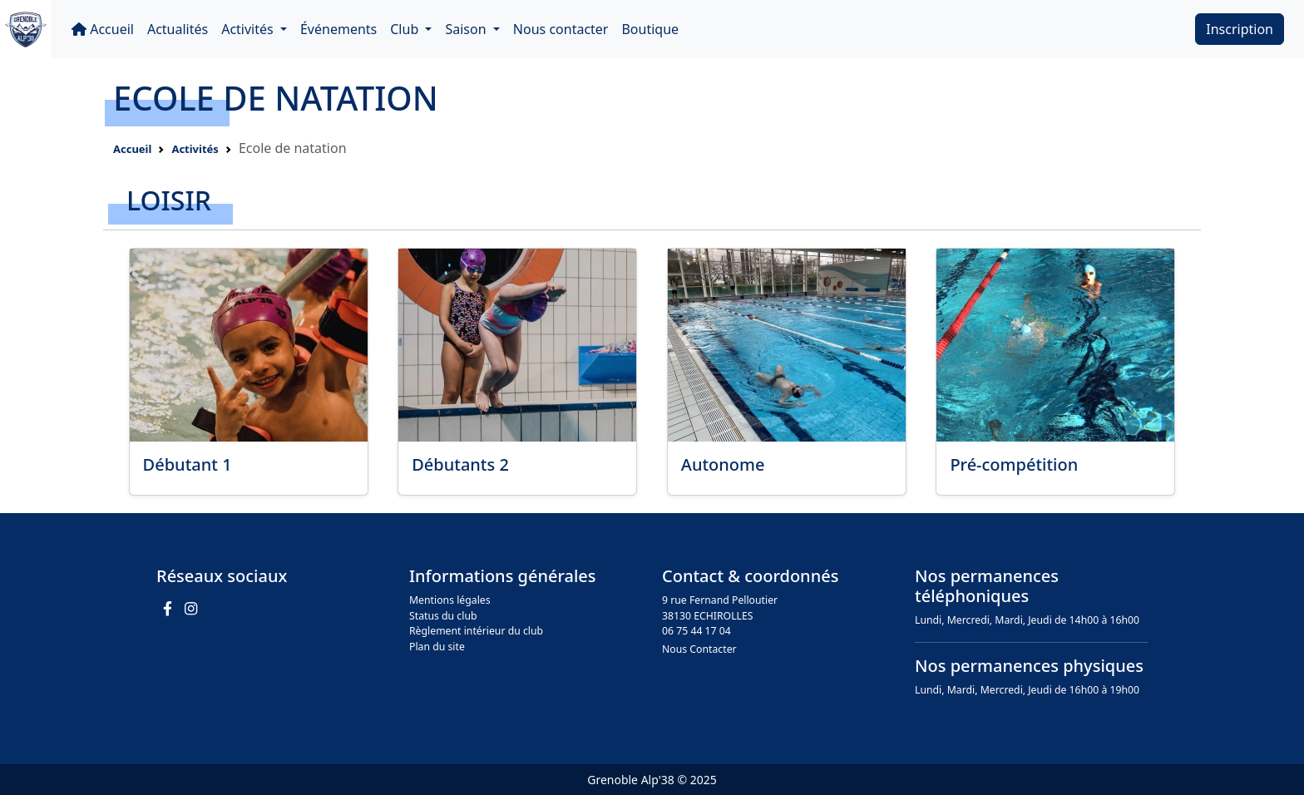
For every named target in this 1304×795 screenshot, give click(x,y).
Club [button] (406, 29)
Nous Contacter (699, 649)
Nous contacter (561, 29)
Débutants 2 (460, 464)
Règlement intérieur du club (476, 631)
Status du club (443, 616)
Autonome (723, 464)
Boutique (650, 29)
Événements (338, 29)
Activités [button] (249, 29)
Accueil (103, 29)
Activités (194, 148)
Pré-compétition (1014, 464)
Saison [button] (467, 29)
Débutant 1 (187, 464)
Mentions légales (450, 600)
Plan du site (437, 646)
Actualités (177, 29)
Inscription (1239, 29)
